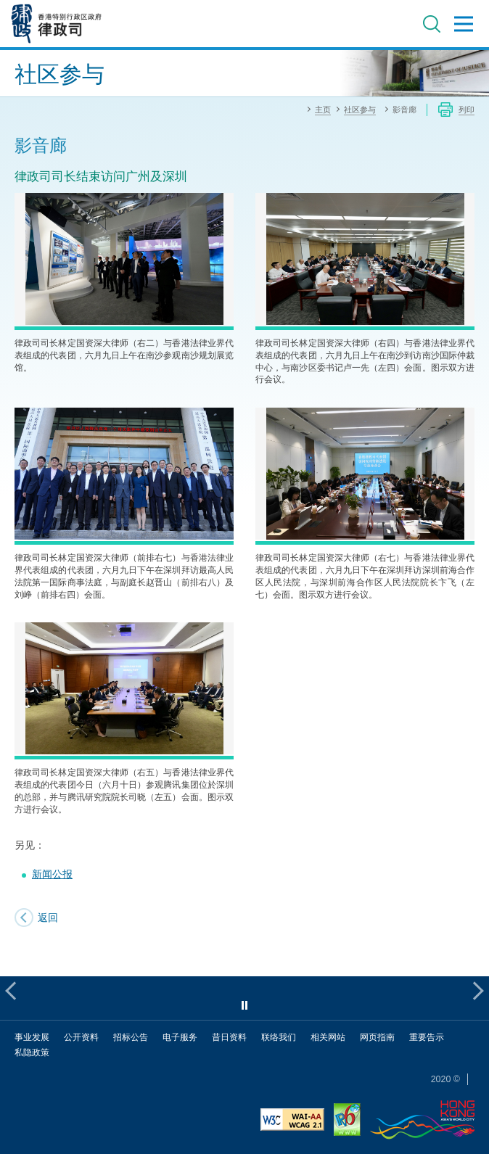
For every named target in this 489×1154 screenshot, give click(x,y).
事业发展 (32, 1037)
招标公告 (130, 1037)
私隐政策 (32, 1052)
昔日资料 (229, 1037)
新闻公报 (52, 874)
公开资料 (81, 1037)
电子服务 (180, 1037)
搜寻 (432, 24)
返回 (48, 917)
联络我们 (278, 1037)
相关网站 (328, 1037)
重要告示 (426, 1037)
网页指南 (377, 1037)
